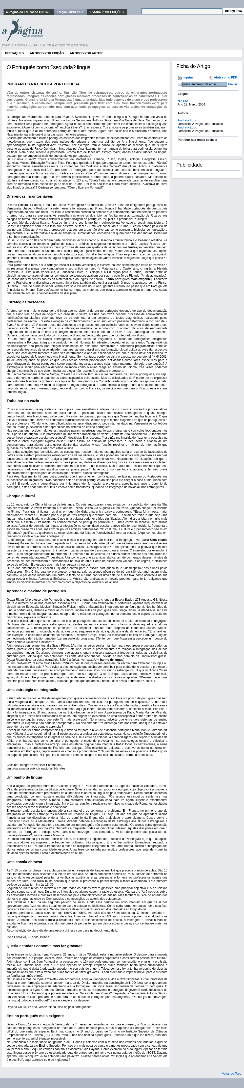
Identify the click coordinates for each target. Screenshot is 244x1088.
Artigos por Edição (47, 53)
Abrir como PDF (225, 77)
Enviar (232, 84)
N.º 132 (34, 44)
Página (6, 44)
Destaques (14, 53)
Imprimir (188, 77)
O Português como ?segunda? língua (65, 44)
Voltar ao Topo (231, 1073)
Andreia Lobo (187, 120)
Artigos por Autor (86, 53)
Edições (20, 44)
